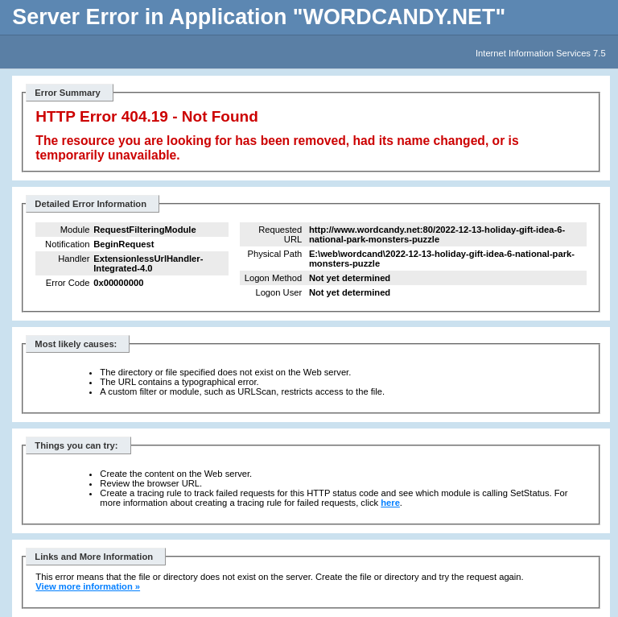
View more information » (87, 586)
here (390, 502)
